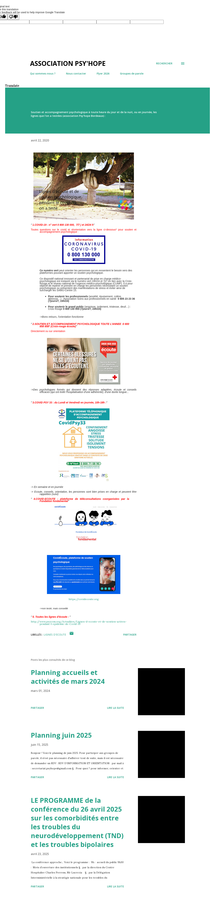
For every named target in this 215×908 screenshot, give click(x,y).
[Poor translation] (13, 17)
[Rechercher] (164, 63)
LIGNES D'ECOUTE (55, 634)
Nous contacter (76, 73)
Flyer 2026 (103, 73)
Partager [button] (129, 634)
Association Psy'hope (68, 63)
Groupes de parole (131, 73)
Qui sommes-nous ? (42, 73)
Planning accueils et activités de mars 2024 (68, 677)
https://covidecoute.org (84, 599)
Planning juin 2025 (61, 735)
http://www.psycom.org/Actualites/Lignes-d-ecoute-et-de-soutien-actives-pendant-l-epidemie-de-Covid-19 (79, 623)
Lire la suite (115, 708)
